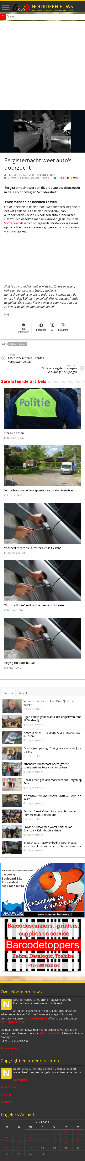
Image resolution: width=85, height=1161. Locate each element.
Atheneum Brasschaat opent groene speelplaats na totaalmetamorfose (46, 765)
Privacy (6, 1094)
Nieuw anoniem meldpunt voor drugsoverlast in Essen (36, 16)
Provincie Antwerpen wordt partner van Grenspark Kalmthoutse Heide (48, 828)
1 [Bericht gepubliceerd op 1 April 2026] (30, 1132)
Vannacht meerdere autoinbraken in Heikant (32, 548)
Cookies (6, 1102)
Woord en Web (50, 1033)
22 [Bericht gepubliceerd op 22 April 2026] (30, 1148)
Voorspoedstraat (16, 223)
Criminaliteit (14, 177)
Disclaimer (8, 1087)
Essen (25, 177)
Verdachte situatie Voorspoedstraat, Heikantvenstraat (39, 490)
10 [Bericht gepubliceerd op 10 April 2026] (54, 1137)
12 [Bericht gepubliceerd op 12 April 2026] (78, 1137)
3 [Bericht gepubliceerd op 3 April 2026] (54, 1132)
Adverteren (9, 1048)
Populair (8, 693)
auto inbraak (17, 344)
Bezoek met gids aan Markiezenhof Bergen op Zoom (53, 781)
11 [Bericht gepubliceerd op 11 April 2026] (66, 1137)
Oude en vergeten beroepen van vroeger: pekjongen (57, 368)
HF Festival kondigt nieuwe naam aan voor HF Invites (52, 797)
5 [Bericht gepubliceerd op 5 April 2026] (78, 1132)
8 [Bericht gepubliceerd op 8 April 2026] (30, 1137)
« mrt (4, 1158)
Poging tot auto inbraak (19, 663)
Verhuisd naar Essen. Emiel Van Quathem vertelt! (49, 702)
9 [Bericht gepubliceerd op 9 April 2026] (42, 1137)
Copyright (20, 1080)
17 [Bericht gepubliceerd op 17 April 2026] (54, 1143)
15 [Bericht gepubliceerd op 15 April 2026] (30, 1143)
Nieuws (45, 177)
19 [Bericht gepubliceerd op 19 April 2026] (78, 1143)
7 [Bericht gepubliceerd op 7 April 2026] (19, 1137)
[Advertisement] (42, 65)
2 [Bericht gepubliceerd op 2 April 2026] (42, 1132)
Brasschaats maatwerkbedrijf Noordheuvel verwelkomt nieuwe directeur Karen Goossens (52, 844)
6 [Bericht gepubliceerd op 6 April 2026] (7, 1137)
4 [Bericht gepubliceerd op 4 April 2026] (66, 1132)
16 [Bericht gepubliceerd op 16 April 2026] (42, 1143)
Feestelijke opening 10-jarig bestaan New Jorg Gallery (52, 750)
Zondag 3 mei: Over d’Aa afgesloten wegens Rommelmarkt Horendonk (51, 813)
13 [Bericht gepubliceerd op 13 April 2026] (6, 1143)
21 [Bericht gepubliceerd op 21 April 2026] (18, 1148)
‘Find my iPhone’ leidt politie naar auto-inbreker (34, 605)
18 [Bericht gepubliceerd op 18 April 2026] (66, 1143)
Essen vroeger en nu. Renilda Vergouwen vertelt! (28, 358)
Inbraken (35, 177)
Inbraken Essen (14, 433)
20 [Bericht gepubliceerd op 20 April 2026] (6, 1148)
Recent (23, 693)
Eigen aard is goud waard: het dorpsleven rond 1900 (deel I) (52, 718)
